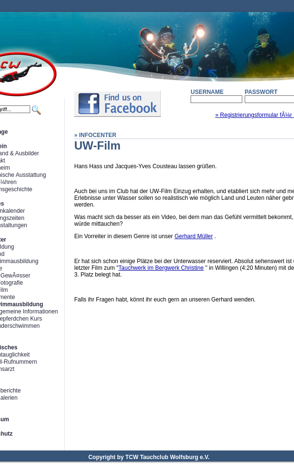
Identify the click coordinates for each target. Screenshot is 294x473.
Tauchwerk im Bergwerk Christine (161, 268)
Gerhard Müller (193, 236)
